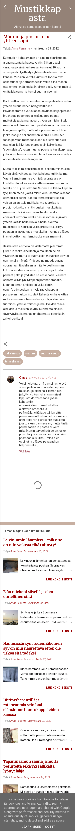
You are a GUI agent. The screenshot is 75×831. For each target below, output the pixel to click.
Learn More (31, 827)
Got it (50, 827)
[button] (69, 38)
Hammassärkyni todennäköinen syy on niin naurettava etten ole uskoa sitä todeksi (32, 648)
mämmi (30, 353)
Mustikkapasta (37, 13)
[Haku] (69, 8)
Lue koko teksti (59, 579)
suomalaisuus (50, 353)
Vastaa (24, 451)
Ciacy (23, 377)
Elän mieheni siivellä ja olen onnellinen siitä (28, 594)
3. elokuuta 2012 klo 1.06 (42, 377)
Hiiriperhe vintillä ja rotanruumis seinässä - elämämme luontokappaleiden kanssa (31, 707)
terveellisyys (13, 361)
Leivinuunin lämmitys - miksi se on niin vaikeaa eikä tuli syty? (32, 542)
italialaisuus (12, 353)
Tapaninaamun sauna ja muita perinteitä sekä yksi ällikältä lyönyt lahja (30, 766)
